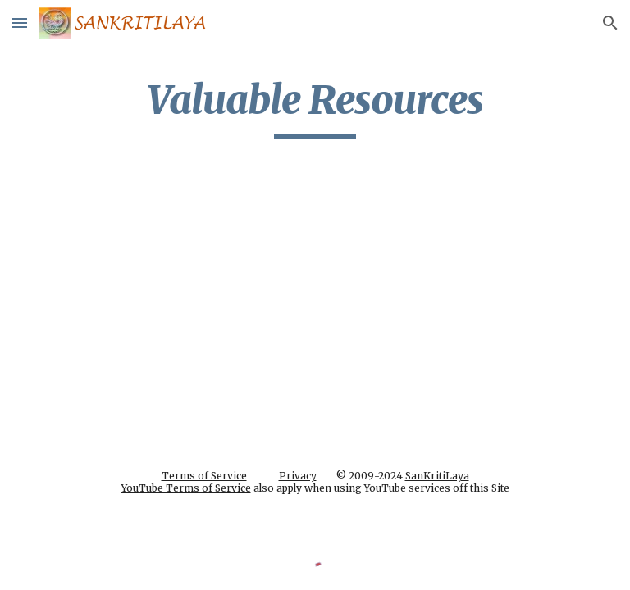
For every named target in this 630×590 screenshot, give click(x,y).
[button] (19, 22)
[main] (314, 107)
